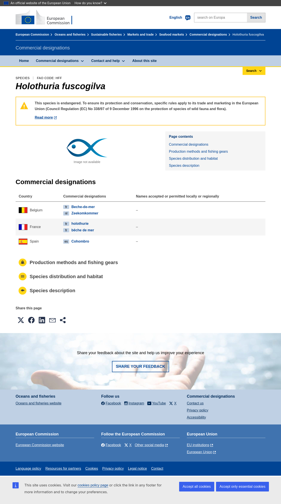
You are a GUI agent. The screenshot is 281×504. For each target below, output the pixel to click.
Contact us (195, 403)
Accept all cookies (197, 486)
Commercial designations (208, 34)
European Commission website (40, 445)
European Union (199, 452)
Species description (184, 165)
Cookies (91, 468)
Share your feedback (140, 366)
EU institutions (198, 445)
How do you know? (91, 3)
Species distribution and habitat (193, 158)
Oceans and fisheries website (38, 403)
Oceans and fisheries (70, 34)
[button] (20, 320)
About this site (144, 61)
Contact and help (105, 61)
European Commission (32, 34)
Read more (44, 117)
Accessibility (196, 417)
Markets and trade (140, 34)
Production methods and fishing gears (198, 151)
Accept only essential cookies (242, 486)
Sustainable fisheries (106, 34)
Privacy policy (197, 410)
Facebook (111, 445)
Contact (157, 468)
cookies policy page (92, 485)
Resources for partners (63, 468)
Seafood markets (171, 34)
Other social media (149, 445)
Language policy (28, 468)
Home (24, 61)
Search (256, 17)
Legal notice (137, 468)
